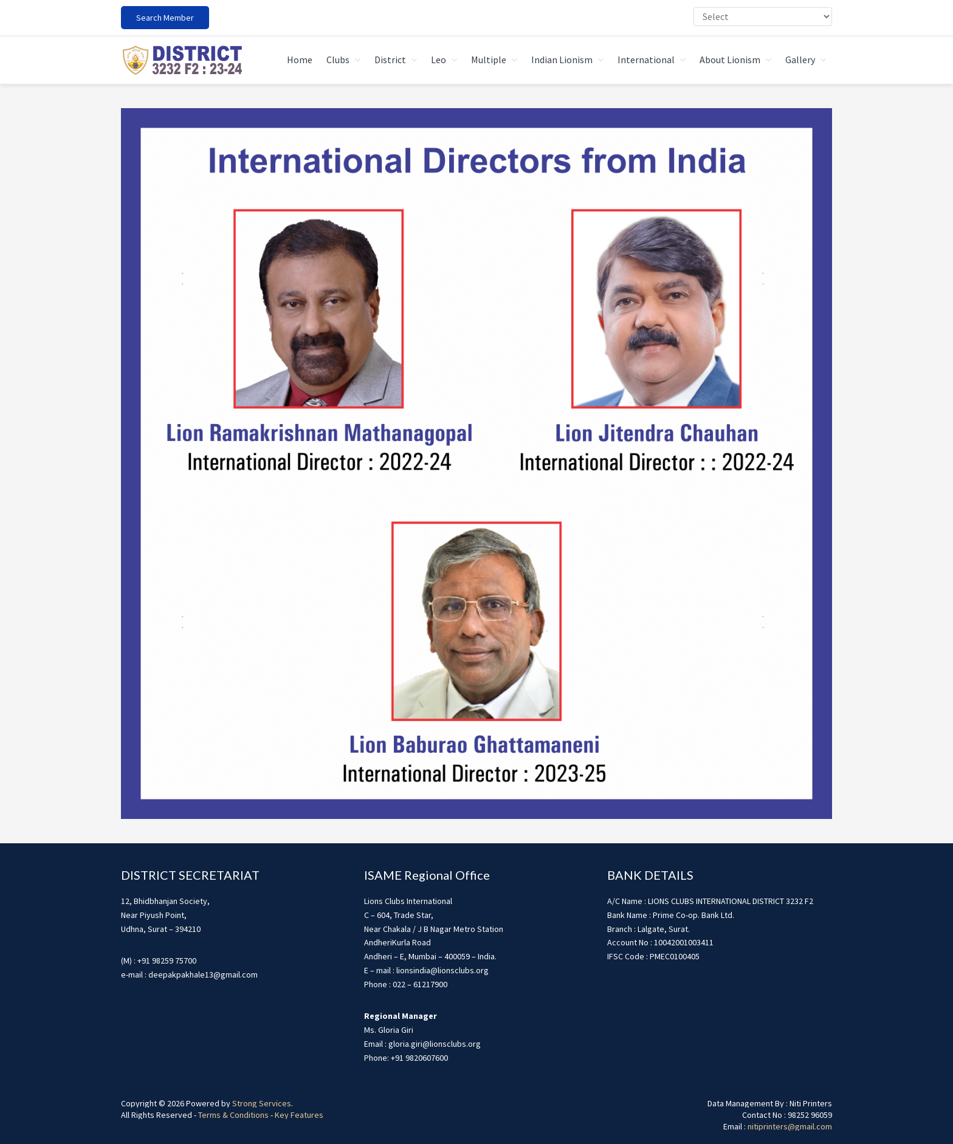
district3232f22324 (182, 60)
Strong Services (261, 1103)
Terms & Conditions (233, 1114)
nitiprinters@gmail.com (790, 1126)
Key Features (299, 1114)
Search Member (165, 17)
